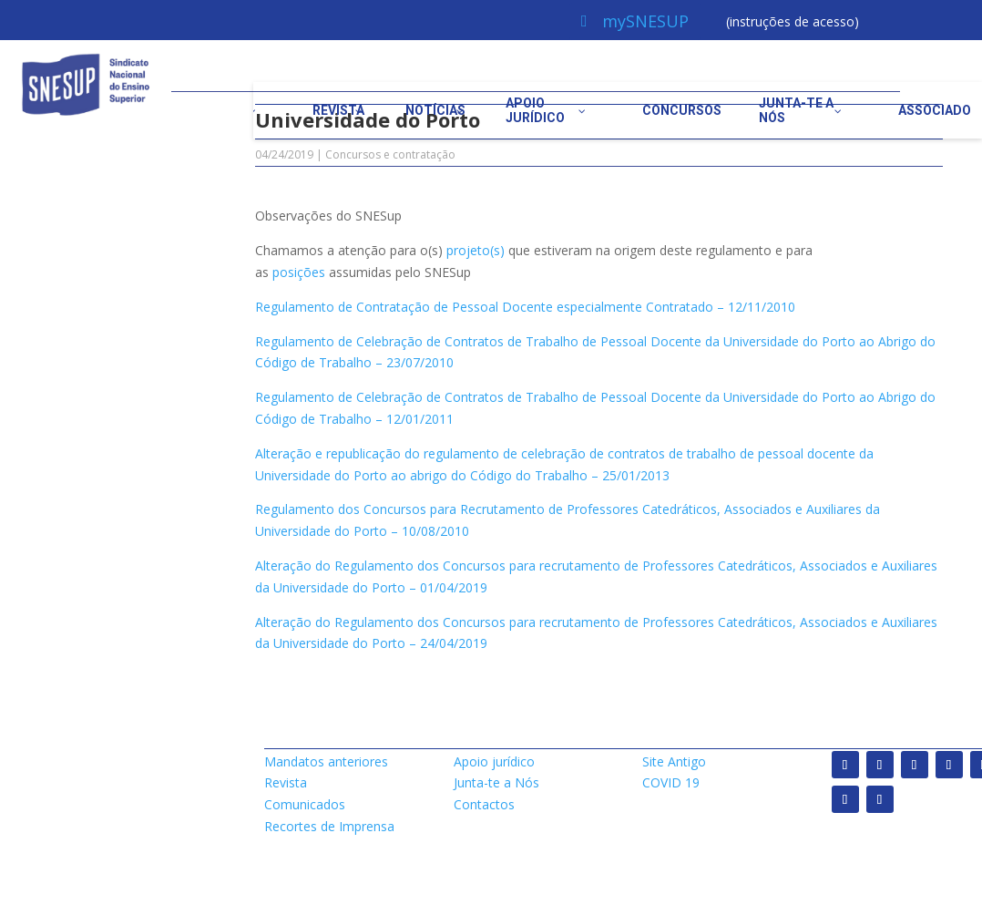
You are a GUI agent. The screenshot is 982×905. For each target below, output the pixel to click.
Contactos (484, 804)
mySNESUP (645, 21)
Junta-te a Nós (496, 782)
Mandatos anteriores (326, 761)
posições (298, 272)
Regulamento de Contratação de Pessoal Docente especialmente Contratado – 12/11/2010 (525, 306)
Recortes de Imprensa (329, 826)
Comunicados (304, 804)
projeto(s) (475, 250)
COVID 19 (671, 782)
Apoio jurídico (494, 761)
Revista (285, 782)
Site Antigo (674, 761)
